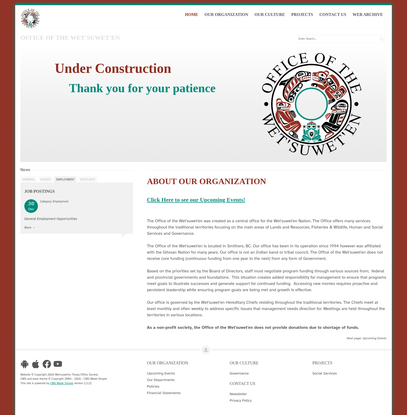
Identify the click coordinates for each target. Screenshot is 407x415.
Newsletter (238, 393)
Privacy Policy (241, 400)
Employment (65, 179)
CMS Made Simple (61, 382)
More (27, 227)
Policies (153, 385)
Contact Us (334, 15)
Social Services (324, 372)
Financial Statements (164, 392)
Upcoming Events (375, 338)
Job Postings (39, 191)
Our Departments (161, 379)
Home (193, 15)
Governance (239, 372)
